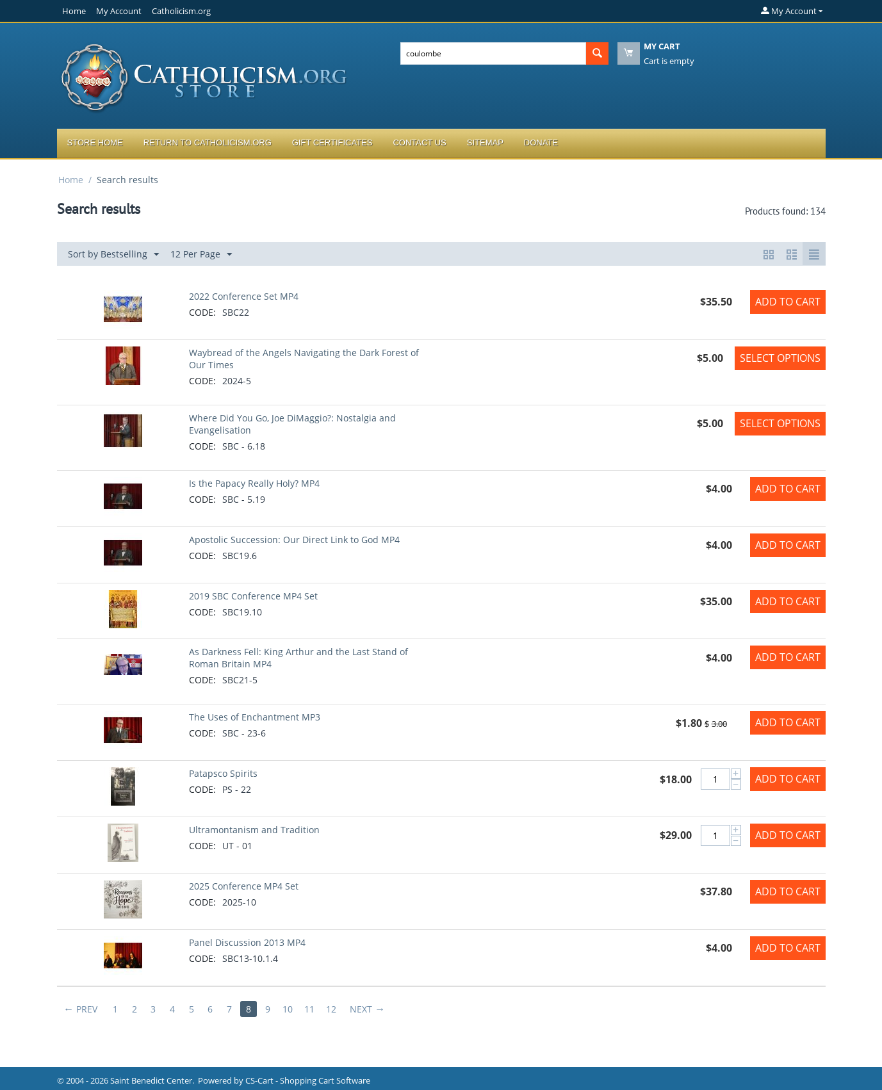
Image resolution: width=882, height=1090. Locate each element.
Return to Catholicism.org (207, 142)
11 (312, 1009)
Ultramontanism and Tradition (254, 830)
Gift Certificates (332, 142)
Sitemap (485, 142)
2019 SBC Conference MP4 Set (253, 596)
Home (74, 11)
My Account (119, 11)
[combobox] (493, 53)
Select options (780, 358)
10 (290, 1009)
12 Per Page (201, 254)
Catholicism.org (181, 11)
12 (334, 1009)
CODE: (202, 312)
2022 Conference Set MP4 (243, 296)
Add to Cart (788, 302)
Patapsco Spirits (223, 773)
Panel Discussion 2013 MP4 (247, 942)
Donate (541, 142)
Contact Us (419, 142)
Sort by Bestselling (113, 254)
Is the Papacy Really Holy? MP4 (254, 483)
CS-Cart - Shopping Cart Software (307, 1080)
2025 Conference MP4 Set (243, 886)
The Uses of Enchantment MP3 (254, 717)
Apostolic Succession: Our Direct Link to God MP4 (294, 539)
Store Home (95, 142)
